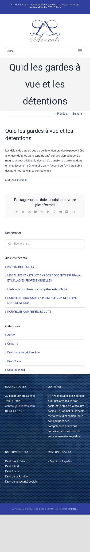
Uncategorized (16, 369)
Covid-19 (23, 180)
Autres (11, 335)
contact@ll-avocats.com (20, 406)
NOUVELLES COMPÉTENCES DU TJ (29, 311)
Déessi (74, 509)
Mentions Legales (61, 461)
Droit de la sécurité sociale (23, 352)
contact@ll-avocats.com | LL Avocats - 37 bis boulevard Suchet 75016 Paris (54, 6)
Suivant (77, 113)
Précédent (63, 113)
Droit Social (14, 361)
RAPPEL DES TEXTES (20, 266)
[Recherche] (9, 243)
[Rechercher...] (45, 243)
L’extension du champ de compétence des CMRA (37, 289)
